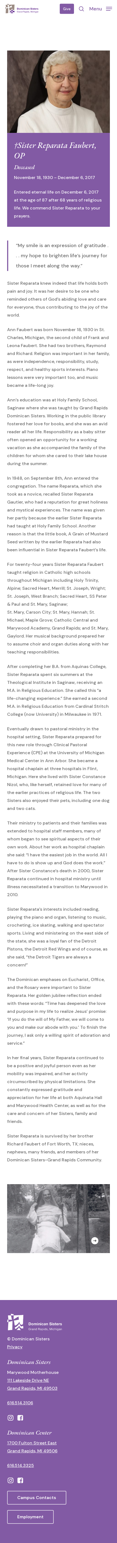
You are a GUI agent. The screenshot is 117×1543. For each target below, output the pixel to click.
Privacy (14, 1347)
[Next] (94, 1240)
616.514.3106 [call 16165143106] (20, 1403)
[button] (100, 8)
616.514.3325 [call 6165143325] (20, 1465)
